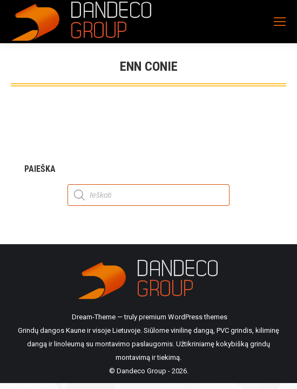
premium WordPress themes (183, 317)
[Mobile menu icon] (279, 21)
